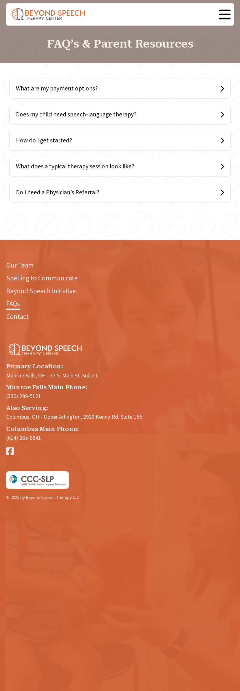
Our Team (20, 265)
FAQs (13, 303)
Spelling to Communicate (42, 278)
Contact (17, 316)
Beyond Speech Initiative (41, 291)
